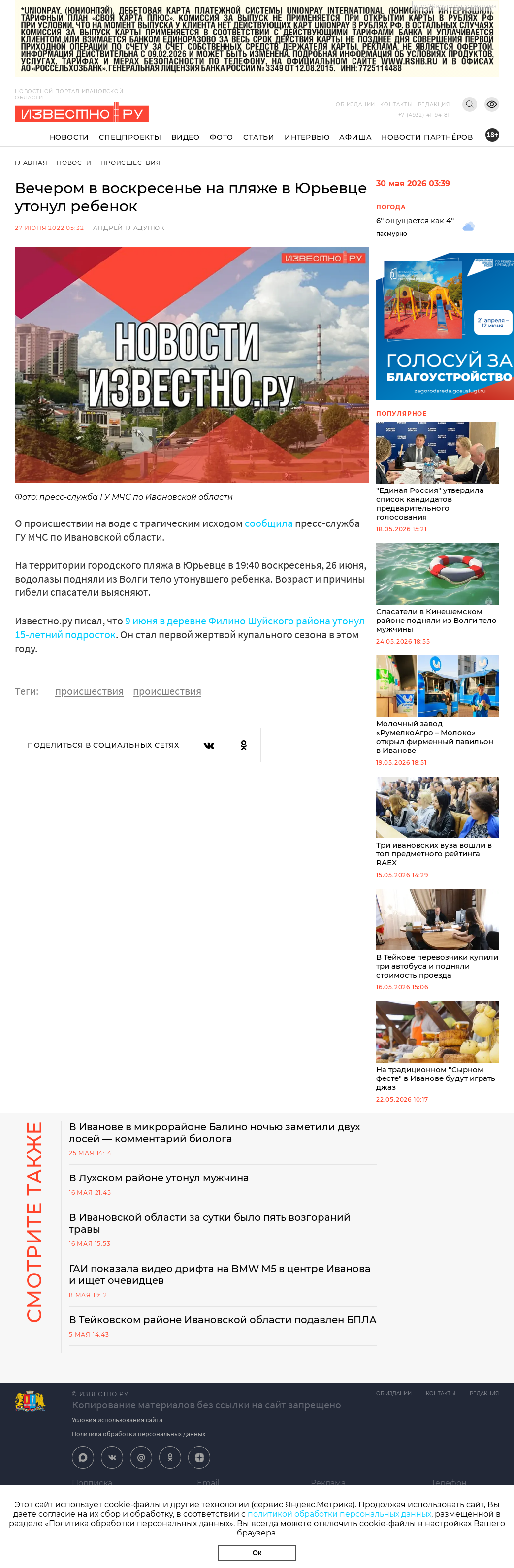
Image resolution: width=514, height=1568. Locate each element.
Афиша (355, 137)
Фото (221, 137)
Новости (70, 137)
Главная (31, 162)
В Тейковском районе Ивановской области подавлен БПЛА (208, 1335)
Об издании (355, 104)
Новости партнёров (427, 137)
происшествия (89, 690)
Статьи (259, 137)
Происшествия (131, 162)
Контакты (396, 104)
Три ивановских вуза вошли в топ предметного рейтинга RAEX (437, 828)
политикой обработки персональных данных (339, 1514)
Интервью (307, 137)
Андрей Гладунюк (128, 227)
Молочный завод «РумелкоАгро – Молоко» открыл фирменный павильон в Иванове (437, 709)
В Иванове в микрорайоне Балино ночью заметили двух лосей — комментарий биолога (217, 1142)
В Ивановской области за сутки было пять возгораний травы (211, 1233)
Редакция (434, 104)
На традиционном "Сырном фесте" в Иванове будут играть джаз (437, 1056)
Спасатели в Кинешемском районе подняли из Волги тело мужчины (437, 591)
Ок (257, 1553)
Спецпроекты (130, 137)
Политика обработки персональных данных (138, 1455)
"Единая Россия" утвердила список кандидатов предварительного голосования (437, 472)
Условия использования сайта (117, 1441)
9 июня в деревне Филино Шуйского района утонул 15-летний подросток (190, 627)
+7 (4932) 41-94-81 (424, 115)
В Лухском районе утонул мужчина (160, 1188)
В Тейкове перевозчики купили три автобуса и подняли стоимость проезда (437, 942)
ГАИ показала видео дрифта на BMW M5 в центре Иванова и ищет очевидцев (222, 1284)
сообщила (269, 523)
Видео (185, 137)
